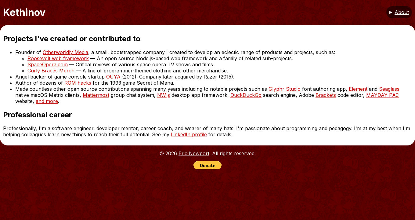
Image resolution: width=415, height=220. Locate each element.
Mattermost (96, 95)
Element (358, 89)
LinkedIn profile (189, 134)
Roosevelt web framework (58, 58)
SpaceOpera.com (47, 64)
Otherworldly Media (65, 52)
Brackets (326, 95)
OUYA (113, 77)
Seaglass (389, 89)
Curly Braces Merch (50, 71)
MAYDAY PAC (382, 95)
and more (47, 101)
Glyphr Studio (285, 89)
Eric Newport (194, 153)
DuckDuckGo (246, 95)
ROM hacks (77, 83)
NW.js (163, 95)
